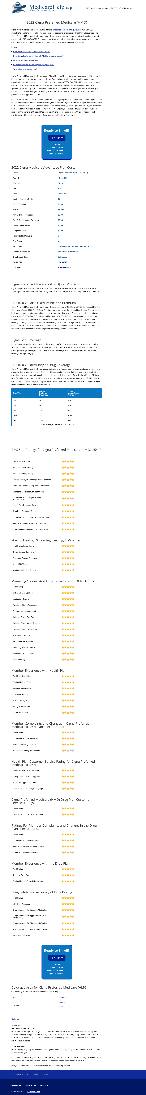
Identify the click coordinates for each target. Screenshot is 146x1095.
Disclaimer (16, 1085)
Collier (62, 1003)
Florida (62, 998)
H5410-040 (62, 262)
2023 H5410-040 (64, 267)
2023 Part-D (116, 8)
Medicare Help (33, 1091)
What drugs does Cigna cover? (26, 60)
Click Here (56, 138)
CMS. (20, 1025)
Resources (128, 8)
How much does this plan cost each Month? (31, 51)
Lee (61, 1007)
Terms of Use (30, 1085)
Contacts (44, 1085)
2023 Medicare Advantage (97, 8)
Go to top (15, 1019)
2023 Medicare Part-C (20, 1074)
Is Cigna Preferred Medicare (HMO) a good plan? (33, 64)
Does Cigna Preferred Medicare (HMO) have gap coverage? (38, 56)
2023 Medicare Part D (42, 1074)
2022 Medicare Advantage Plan (66, 30)
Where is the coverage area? (25, 69)
